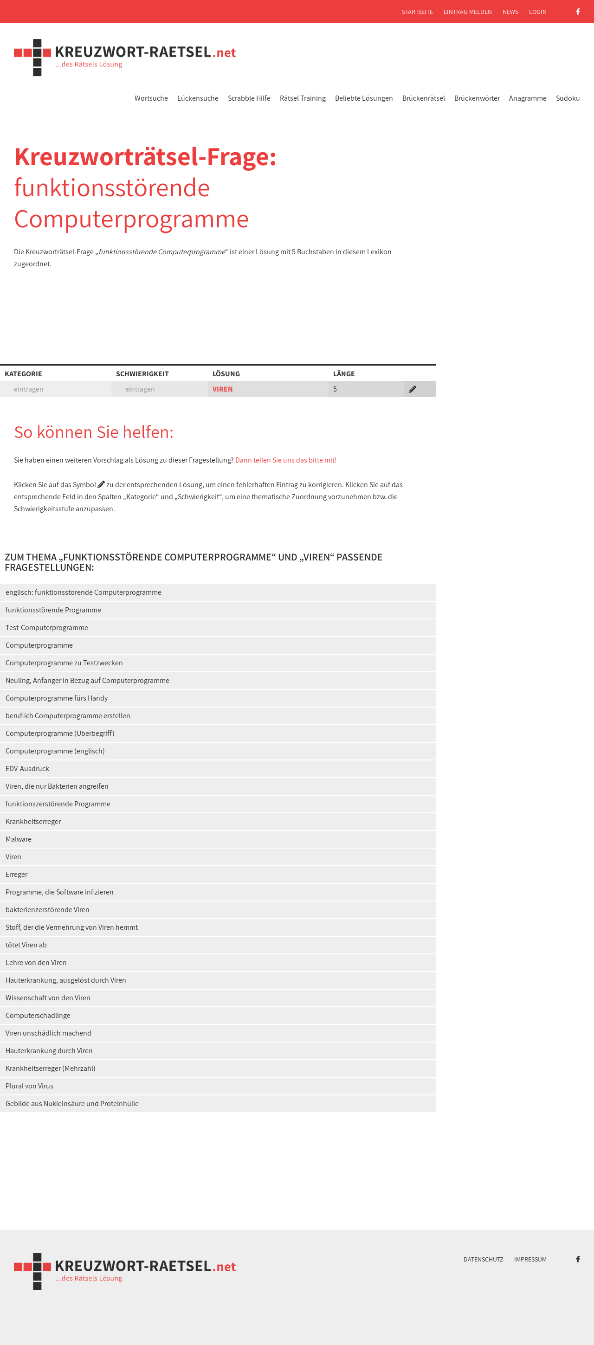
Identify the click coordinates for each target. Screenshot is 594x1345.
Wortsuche (151, 98)
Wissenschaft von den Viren (48, 998)
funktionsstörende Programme (53, 610)
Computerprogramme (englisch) (55, 751)
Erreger (16, 874)
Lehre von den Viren (36, 962)
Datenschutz (484, 1259)
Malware (19, 839)
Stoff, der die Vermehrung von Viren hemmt (72, 927)
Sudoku (568, 98)
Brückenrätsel (423, 98)
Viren (13, 857)
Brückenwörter (477, 98)
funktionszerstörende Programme (58, 804)
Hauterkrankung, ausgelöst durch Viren (66, 980)
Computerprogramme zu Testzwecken (64, 663)
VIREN (223, 389)
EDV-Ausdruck (27, 768)
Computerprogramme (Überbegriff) (60, 733)
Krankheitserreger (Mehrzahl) (51, 1068)
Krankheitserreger (33, 821)
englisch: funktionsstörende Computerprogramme (83, 592)
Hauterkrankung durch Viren (49, 1050)
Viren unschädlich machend (48, 1033)
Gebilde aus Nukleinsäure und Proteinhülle (72, 1103)
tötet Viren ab (26, 945)
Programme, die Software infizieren (60, 892)
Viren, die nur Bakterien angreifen (57, 786)
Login (538, 11)
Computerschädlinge (38, 1015)
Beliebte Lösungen (364, 98)
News (510, 11)
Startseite (417, 11)
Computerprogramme (39, 645)
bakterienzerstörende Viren (48, 909)
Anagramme (528, 98)
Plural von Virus (29, 1086)
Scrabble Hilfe (249, 98)
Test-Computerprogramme (47, 627)
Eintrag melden (468, 11)
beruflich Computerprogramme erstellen (68, 716)
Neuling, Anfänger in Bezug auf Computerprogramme (87, 680)
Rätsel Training (303, 98)
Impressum (530, 1259)
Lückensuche (198, 98)
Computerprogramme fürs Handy (57, 698)
